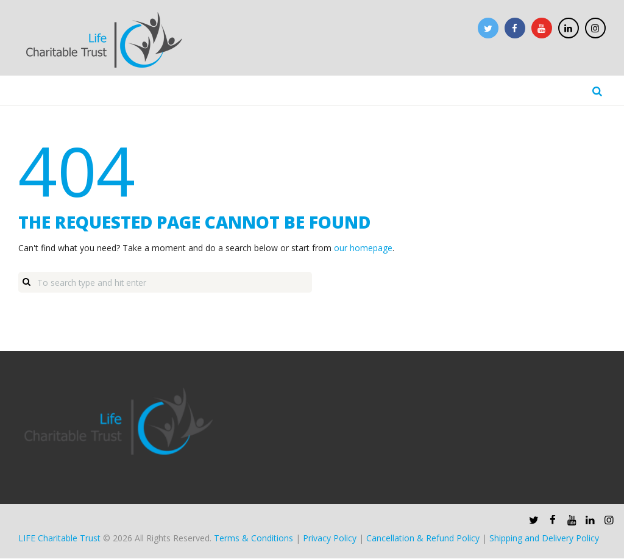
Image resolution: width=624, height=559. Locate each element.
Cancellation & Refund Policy (423, 539)
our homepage (363, 248)
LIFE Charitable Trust (59, 539)
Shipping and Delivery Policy (544, 539)
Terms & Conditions (253, 539)
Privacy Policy (329, 539)
